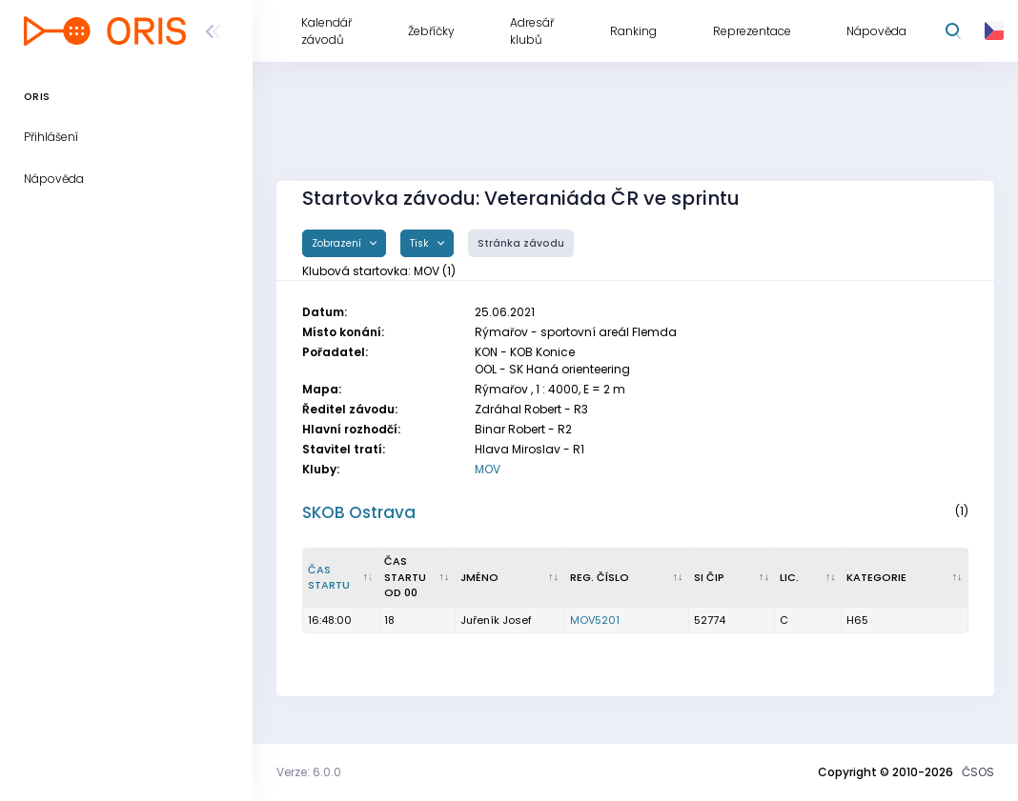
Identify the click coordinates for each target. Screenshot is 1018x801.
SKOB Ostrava (359, 512)
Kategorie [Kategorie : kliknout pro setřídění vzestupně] (876, 577)
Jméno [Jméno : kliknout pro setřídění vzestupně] (479, 577)
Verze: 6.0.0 (308, 772)
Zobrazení (338, 243)
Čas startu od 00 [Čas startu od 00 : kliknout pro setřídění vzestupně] (405, 576)
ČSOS (978, 772)
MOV (487, 469)
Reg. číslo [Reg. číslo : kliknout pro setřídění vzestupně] (599, 577)
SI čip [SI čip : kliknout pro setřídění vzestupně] (709, 577)
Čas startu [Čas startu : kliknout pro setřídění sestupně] (329, 577)
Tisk (421, 243)
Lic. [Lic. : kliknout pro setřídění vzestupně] (789, 577)
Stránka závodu (521, 243)
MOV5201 (595, 620)
